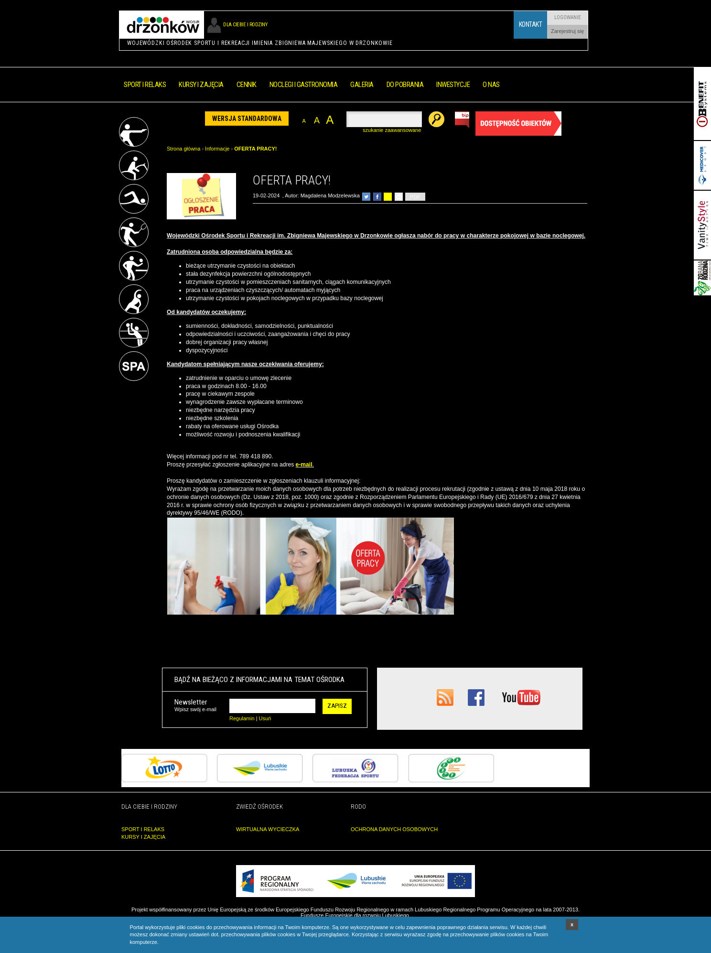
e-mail (304, 464)
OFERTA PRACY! (255, 149)
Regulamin (242, 718)
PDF (415, 197)
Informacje (217, 149)
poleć (399, 197)
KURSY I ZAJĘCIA (143, 837)
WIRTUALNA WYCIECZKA (267, 829)
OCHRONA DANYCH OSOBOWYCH (394, 829)
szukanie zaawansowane (392, 130)
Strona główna (183, 149)
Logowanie (567, 17)
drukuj (388, 197)
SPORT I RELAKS (142, 829)
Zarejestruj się (567, 31)
